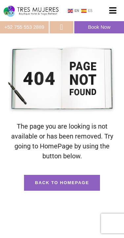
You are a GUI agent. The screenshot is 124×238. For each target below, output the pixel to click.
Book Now (99, 27)
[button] (112, 10)
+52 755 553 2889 (24, 27)
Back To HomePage (62, 182)
